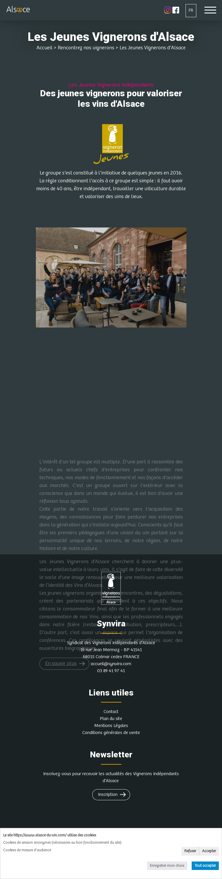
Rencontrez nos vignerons (86, 48)
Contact (111, 711)
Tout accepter (205, 866)
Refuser (190, 851)
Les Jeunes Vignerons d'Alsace (153, 48)
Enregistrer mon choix (167, 866)
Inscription (108, 794)
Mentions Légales (111, 725)
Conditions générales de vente (111, 732)
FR (191, 10)
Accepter (209, 851)
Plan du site (111, 718)
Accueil (44, 48)
